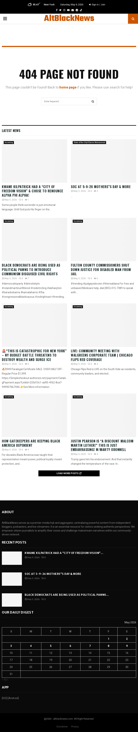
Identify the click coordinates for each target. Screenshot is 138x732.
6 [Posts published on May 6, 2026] (70, 645)
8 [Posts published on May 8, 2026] (108, 645)
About (8, 512)
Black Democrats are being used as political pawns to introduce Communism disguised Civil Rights (31, 269)
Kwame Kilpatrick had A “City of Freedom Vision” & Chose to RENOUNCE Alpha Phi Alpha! (32, 191)
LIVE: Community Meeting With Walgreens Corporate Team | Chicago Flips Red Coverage (102, 355)
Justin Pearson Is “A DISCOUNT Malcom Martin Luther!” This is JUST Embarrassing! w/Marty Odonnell (102, 445)
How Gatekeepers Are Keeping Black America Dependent (31, 443)
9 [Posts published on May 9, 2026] (127, 645)
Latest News (11, 130)
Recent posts (14, 542)
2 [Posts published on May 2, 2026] (127, 638)
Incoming (9, 142)
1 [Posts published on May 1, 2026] (108, 638)
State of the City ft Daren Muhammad (89, 142)
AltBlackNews (69, 18)
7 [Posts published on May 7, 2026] (90, 645)
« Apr (5, 679)
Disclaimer (62, 726)
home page (67, 87)
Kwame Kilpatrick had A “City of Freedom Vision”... (64, 553)
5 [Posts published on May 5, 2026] (51, 645)
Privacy (75, 726)
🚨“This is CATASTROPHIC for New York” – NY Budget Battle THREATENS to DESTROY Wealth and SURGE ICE (34, 355)
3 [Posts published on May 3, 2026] (11, 645)
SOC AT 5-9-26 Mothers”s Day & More (101, 186)
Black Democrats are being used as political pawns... (67, 594)
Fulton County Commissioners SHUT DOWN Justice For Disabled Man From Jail (101, 269)
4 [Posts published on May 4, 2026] (31, 645)
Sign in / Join (97, 4)
